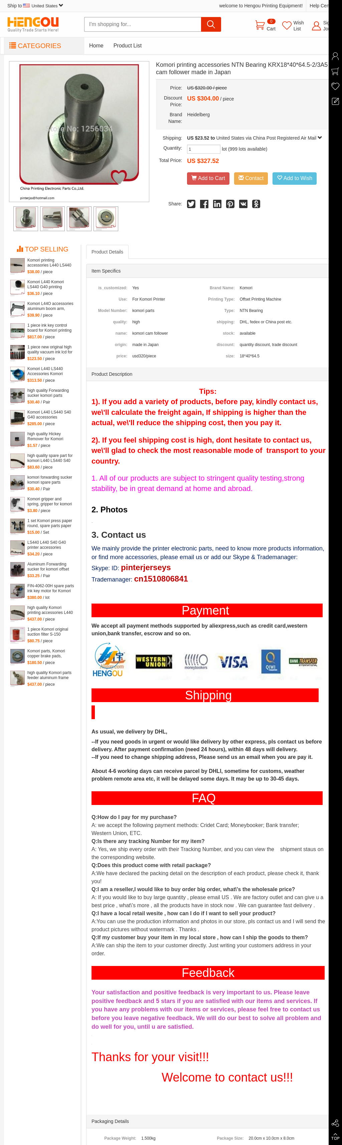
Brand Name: (222, 288)
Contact (251, 178)
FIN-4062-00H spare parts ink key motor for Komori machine (50, 589)
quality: (120, 322)
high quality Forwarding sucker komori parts (48, 393)
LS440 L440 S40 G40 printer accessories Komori (46, 545)
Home (96, 45)
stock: (228, 333)
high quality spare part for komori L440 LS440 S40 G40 (49, 458)
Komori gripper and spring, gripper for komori (49, 501)
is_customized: (112, 288)
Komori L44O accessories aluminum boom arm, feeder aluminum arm (50, 306)
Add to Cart (208, 178)
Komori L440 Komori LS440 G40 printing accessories (45, 285)
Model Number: (112, 310)
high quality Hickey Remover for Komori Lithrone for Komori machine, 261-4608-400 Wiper (48, 437)
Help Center (322, 5)
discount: (226, 344)
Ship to (35, 5)
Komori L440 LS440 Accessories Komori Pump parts (45, 371)
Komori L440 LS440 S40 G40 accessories (49, 415)
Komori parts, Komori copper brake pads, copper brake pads (46, 654)
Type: (229, 310)
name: (121, 333)
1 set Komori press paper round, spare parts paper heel (49, 523)
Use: (123, 299)
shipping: (226, 322)
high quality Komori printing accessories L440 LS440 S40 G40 (50, 610)
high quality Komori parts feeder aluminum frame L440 (49, 675)
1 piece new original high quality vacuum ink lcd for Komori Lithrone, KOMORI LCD (49, 350)
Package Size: (230, 1138)
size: (230, 356)
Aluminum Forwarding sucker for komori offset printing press (48, 567)
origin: (121, 344)
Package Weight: (120, 1138)
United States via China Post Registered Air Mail (269, 138)
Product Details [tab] (107, 252)
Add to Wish (294, 178)
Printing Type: (221, 299)
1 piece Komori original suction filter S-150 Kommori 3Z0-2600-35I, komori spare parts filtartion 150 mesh (48, 632)
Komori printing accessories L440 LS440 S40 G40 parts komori (49, 263)
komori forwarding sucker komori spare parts (49, 480)
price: (121, 356)
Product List (128, 45)
